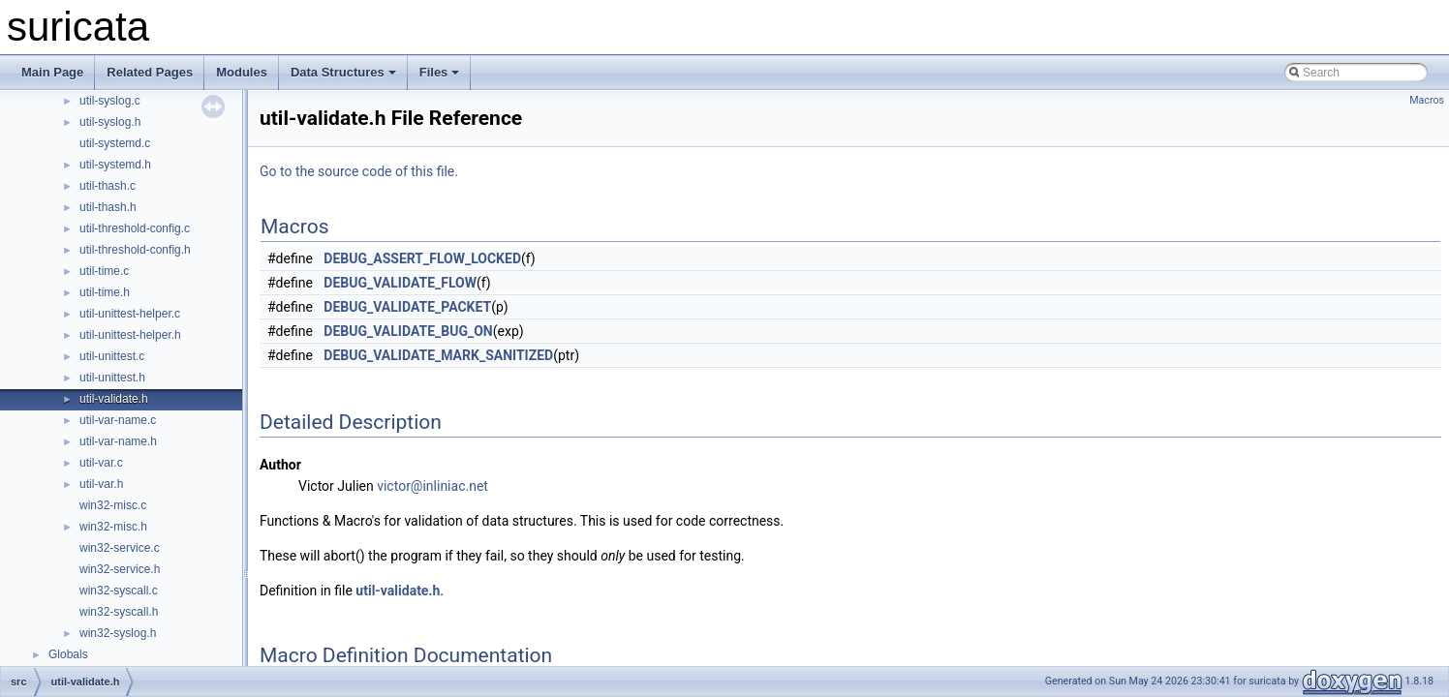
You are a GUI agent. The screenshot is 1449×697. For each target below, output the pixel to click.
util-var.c (101, 463)
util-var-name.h (118, 441)
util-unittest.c (111, 356)
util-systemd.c (114, 143)
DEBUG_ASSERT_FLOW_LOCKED (422, 258)
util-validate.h (113, 399)
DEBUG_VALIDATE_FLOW (400, 282)
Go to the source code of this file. (359, 171)
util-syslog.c (109, 100)
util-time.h (104, 292)
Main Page (52, 72)
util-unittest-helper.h (130, 335)
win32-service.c (119, 548)
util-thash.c (107, 186)
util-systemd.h (115, 164)
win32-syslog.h (117, 633)
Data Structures (343, 72)
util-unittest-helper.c (129, 313)
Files (439, 72)
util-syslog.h (109, 122)
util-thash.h (108, 207)
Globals (68, 654)
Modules (241, 72)
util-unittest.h (112, 377)
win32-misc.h (113, 526)
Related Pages (150, 72)
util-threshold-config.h (135, 250)
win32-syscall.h (118, 612)
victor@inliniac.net (432, 486)
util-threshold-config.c (134, 228)
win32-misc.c (112, 505)
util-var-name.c (117, 420)
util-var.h (101, 484)
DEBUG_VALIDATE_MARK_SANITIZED (438, 355)
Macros (1426, 100)
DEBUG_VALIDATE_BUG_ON (408, 331)
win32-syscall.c (118, 590)
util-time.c (104, 271)
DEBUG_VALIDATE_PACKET (407, 307)
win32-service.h (119, 569)
